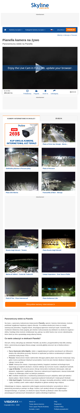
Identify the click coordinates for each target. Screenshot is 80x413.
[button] (52, 29)
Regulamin (58, 404)
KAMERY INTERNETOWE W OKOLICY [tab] (21, 118)
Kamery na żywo (15, 30)
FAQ (55, 401)
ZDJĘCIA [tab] (58, 118)
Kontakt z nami (34, 409)
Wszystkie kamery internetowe (40, 304)
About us (32, 401)
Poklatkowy (27, 92)
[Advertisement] (39, 20)
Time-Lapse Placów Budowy (39, 406)
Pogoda (36, 92)
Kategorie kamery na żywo (35, 30)
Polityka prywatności (61, 409)
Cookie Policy (59, 406)
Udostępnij (54, 92)
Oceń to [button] (45, 92)
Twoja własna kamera (36, 404)
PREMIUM (71, 30)
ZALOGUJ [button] (60, 30)
